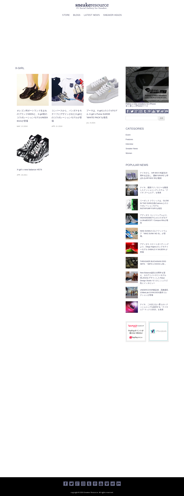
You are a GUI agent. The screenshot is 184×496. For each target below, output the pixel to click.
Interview (129, 144)
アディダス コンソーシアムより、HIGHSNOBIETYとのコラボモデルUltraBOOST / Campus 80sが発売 (154, 219)
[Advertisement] (92, 42)
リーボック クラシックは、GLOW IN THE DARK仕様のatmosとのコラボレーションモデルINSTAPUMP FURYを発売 (154, 205)
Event (128, 135)
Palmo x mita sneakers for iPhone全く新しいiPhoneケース (147, 104)
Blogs (76, 15)
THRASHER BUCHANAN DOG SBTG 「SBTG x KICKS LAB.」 (153, 262)
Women (129, 153)
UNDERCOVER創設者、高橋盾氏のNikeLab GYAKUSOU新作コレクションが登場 (154, 292)
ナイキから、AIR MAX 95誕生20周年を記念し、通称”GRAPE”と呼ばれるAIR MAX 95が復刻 (154, 175)
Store (66, 15)
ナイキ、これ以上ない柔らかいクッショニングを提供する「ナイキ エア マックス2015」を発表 (154, 307)
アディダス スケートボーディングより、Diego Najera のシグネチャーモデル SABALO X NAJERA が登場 (154, 248)
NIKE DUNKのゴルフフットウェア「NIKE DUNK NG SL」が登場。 (153, 233)
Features (129, 139)
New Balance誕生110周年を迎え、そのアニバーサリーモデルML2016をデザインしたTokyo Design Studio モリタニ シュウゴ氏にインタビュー (154, 278)
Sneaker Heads (112, 15)
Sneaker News (132, 148)
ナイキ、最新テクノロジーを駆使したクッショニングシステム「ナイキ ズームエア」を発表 (154, 190)
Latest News (92, 15)
